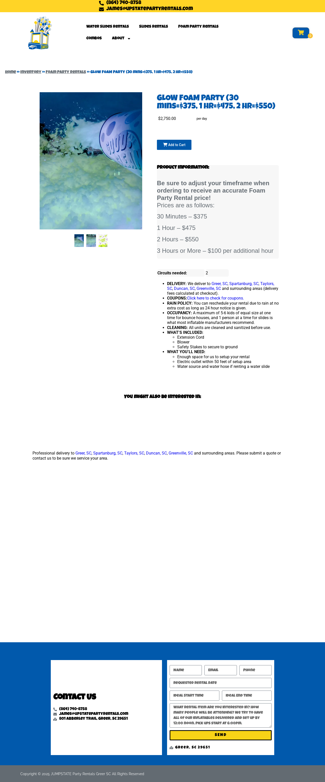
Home (10, 72)
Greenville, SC (209, 288)
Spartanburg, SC (243, 283)
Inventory (30, 72)
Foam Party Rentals (198, 27)
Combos (94, 39)
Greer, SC (220, 283)
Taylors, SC (134, 453)
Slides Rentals (153, 27)
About (121, 38)
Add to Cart (174, 145)
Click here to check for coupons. (215, 298)
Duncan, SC (184, 288)
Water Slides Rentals (107, 27)
